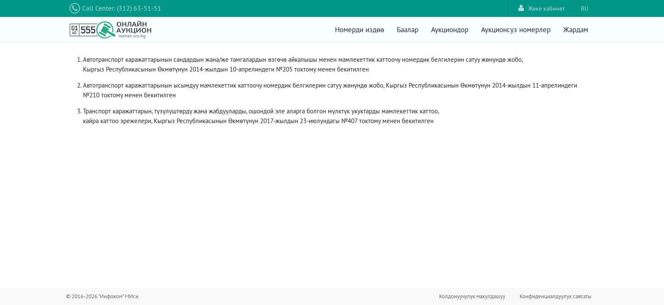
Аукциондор (449, 29)
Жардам (575, 29)
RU (584, 8)
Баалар (407, 29)
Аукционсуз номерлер (516, 29)
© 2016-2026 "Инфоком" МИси (102, 296)
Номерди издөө (359, 29)
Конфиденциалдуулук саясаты (556, 296)
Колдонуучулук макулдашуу (472, 296)
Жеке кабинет (541, 8)
